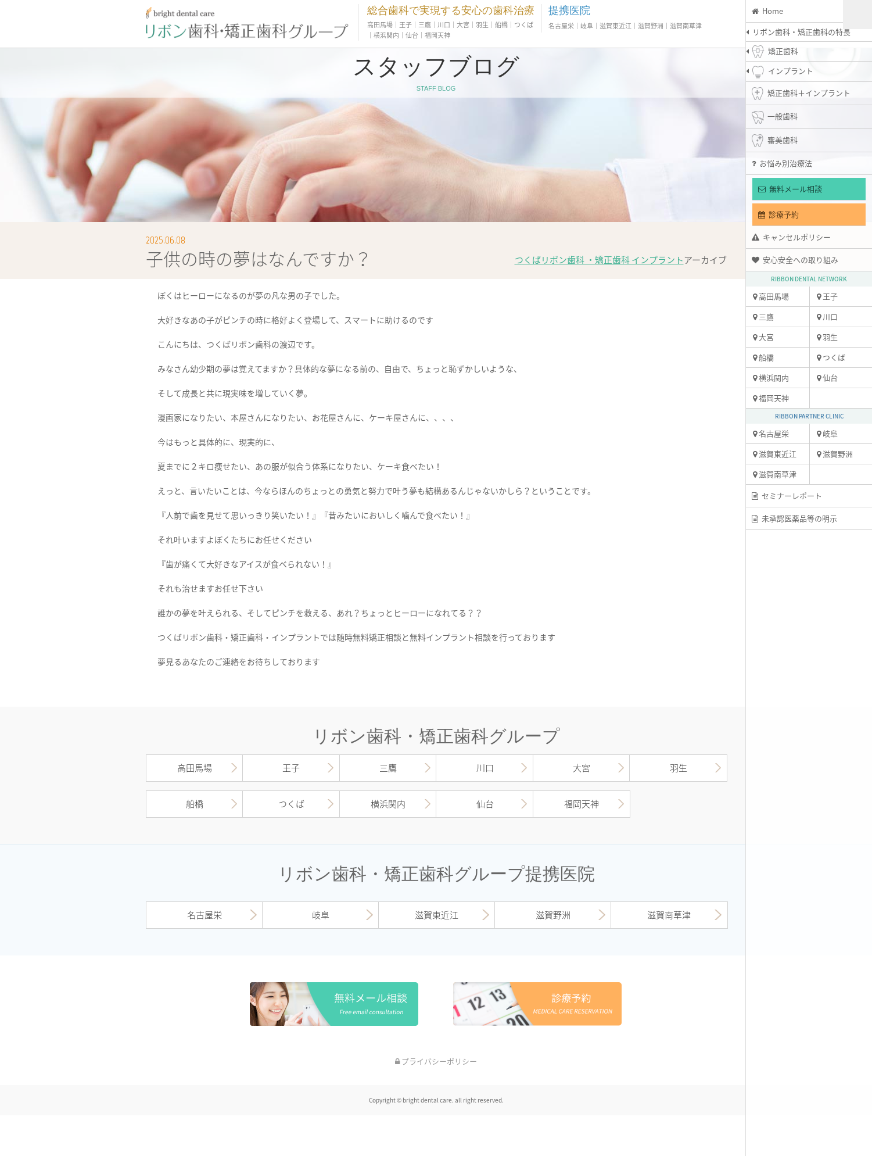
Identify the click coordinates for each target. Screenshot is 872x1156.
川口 (827, 316)
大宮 (763, 336)
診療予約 (778, 214)
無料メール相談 (790, 188)
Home (767, 10)
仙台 (827, 377)
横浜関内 (771, 377)
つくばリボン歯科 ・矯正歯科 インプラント (599, 259)
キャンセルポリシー (791, 236)
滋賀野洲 (835, 453)
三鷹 (763, 316)
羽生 (827, 336)
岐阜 (827, 433)
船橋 (763, 357)
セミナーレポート (787, 495)
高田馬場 (771, 296)
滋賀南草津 (774, 473)
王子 (827, 296)
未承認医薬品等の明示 (794, 518)
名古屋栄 (771, 433)
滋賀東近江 (774, 453)
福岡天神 (771, 397)
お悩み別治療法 (782, 163)
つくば (831, 357)
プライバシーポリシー (436, 1060)
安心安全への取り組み (795, 259)
